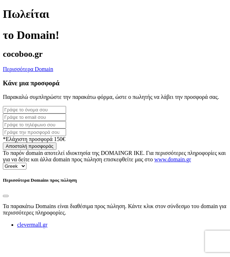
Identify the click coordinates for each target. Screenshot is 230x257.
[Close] (6, 196)
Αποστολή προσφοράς (30, 146)
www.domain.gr (172, 159)
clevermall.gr (32, 225)
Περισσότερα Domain (28, 69)
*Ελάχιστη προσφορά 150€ (34, 139)
